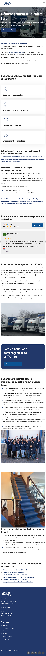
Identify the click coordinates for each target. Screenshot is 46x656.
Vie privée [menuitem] (6, 639)
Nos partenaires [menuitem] (7, 636)
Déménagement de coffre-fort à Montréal (15, 570)
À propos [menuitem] (5, 625)
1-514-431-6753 (5, 607)
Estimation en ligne (8, 30)
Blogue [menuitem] (5, 633)
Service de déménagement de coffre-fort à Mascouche (19, 577)
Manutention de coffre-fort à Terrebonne (15, 575)
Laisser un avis (38, 225)
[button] (44, 3)
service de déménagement (16, 52)
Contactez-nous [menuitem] (7, 631)
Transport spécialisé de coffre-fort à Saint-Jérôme (18, 582)
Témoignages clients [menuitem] (9, 628)
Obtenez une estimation (13, 364)
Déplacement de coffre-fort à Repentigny (15, 579)
